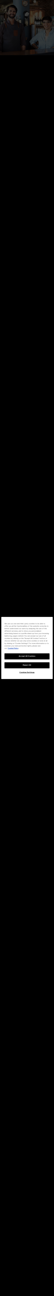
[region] (27, 648)
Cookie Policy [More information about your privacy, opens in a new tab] (13, 648)
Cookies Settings (27, 672)
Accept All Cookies (27, 656)
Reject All (27, 665)
